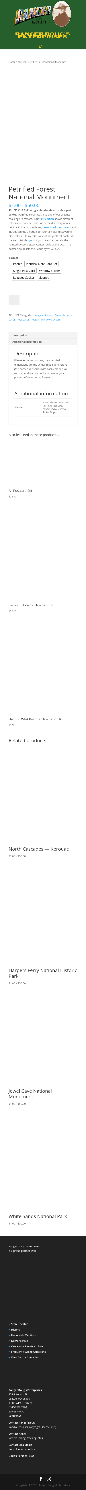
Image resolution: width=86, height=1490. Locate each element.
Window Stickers (50, 319)
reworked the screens (57, 227)
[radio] (17, 264)
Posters (21, 61)
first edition (47, 219)
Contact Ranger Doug (22, 1422)
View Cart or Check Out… (26, 1357)
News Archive (19, 1340)
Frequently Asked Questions (28, 1351)
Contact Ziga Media (20, 1445)
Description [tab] (19, 335)
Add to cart (36, 299)
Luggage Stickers (44, 315)
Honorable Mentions (23, 1335)
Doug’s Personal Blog (21, 1456)
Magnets (60, 315)
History (15, 1329)
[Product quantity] (14, 300)
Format (13, 258)
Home (12, 61)
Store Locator (19, 1324)
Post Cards (23, 319)
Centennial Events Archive (27, 1346)
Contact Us (15, 1415)
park (32, 240)
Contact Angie (17, 1433)
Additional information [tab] (27, 341)
